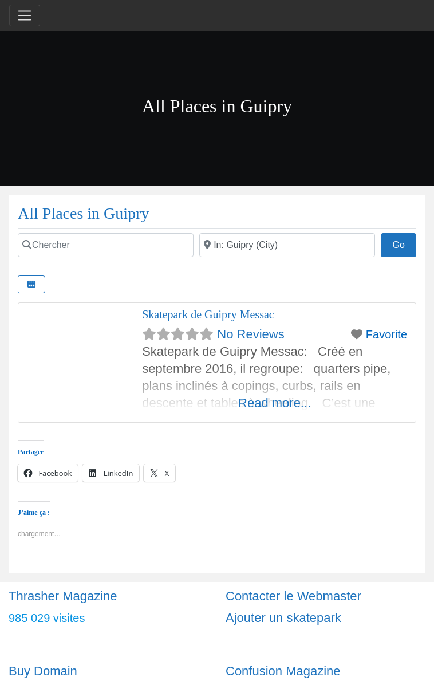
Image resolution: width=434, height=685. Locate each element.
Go (404, 243)
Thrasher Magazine (63, 596)
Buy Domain (43, 671)
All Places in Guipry (83, 213)
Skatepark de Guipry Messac (208, 314)
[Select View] (31, 284)
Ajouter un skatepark (283, 618)
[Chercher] (106, 245)
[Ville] (287, 245)
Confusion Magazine (283, 671)
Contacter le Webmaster (293, 596)
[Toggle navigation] (24, 15)
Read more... (274, 403)
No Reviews (250, 334)
